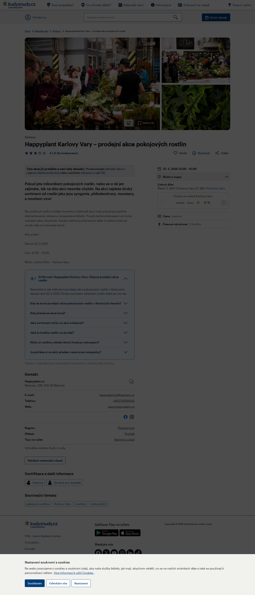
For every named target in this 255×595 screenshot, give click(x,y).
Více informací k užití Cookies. (74, 572)
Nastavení (81, 583)
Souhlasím (35, 583)
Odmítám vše (58, 583)
